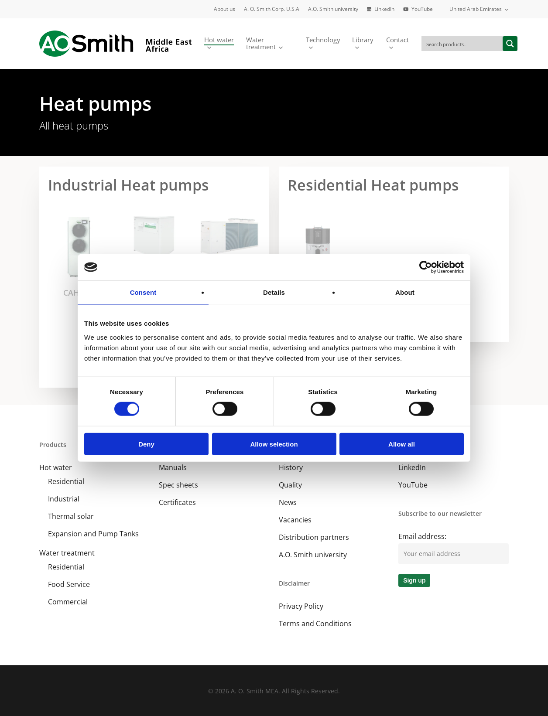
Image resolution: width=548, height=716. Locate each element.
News (288, 502)
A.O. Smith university (313, 554)
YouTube (413, 485)
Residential (66, 481)
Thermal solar (71, 516)
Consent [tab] (143, 292)
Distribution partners (314, 537)
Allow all (401, 443)
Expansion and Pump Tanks (93, 534)
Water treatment (67, 553)
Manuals (173, 467)
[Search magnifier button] (510, 43)
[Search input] (462, 43)
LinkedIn (412, 467)
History (291, 467)
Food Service (69, 584)
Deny (146, 443)
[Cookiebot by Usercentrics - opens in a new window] (425, 267)
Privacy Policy (301, 606)
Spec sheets (178, 485)
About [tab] (404, 292)
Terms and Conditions (315, 623)
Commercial (68, 602)
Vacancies (295, 520)
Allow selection (274, 443)
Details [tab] (274, 292)
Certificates (177, 502)
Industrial (63, 499)
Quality (290, 485)
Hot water (55, 467)
